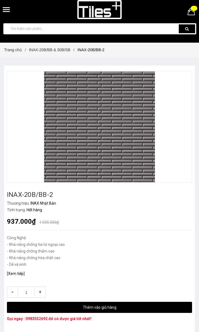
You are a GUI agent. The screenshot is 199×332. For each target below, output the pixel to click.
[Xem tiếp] (16, 273)
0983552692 (36, 318)
